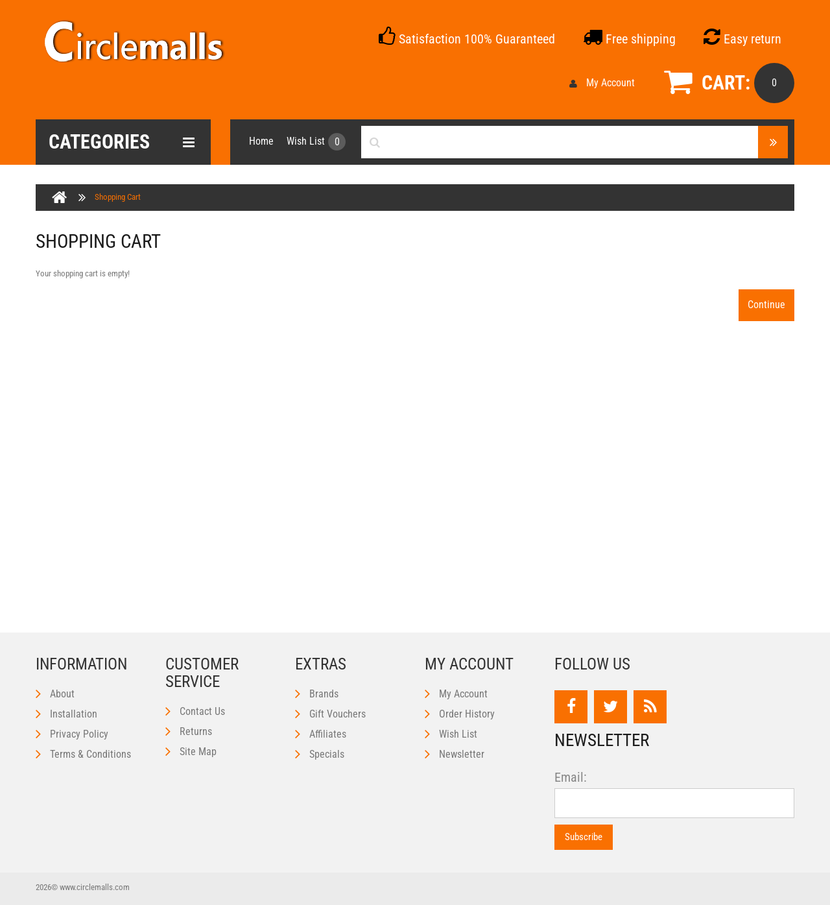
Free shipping (629, 39)
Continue (766, 304)
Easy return (742, 39)
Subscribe (583, 837)
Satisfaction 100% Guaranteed (467, 39)
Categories (122, 142)
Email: (570, 777)
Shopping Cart (118, 197)
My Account (602, 83)
